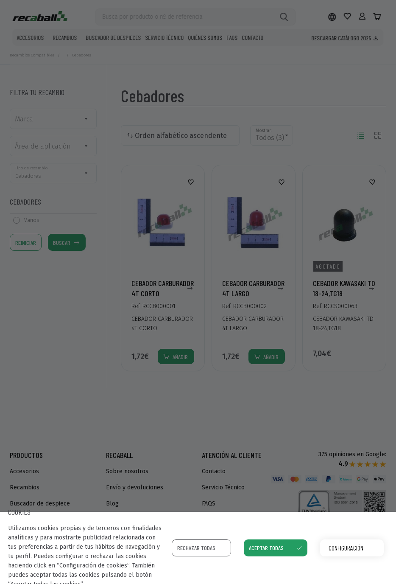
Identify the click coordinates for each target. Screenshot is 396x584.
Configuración (346, 548)
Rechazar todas (196, 547)
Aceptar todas (266, 547)
